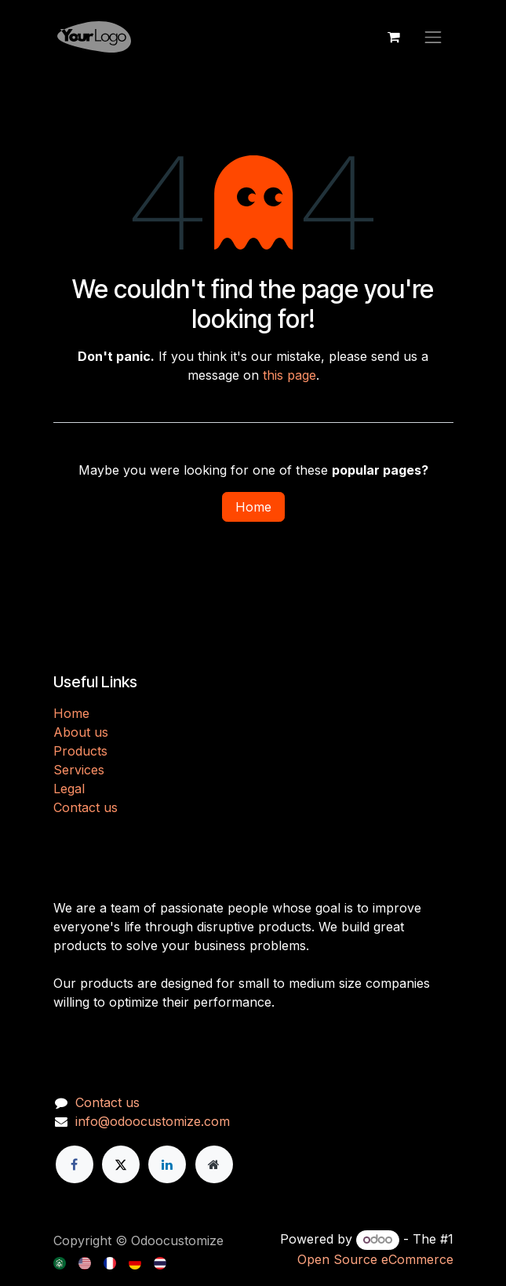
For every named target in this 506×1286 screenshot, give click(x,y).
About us (80, 732)
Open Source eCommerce (375, 1259)
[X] (121, 1164)
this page (289, 375)
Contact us (85, 807)
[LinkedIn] (167, 1164)
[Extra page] (214, 1164)
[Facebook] (74, 1164)
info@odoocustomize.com (152, 1121)
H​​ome (71, 713)
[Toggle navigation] (433, 36)
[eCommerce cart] (393, 36)
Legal (69, 788)
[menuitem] (60, 1261)
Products (80, 751)
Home (253, 507)
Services (78, 770)
